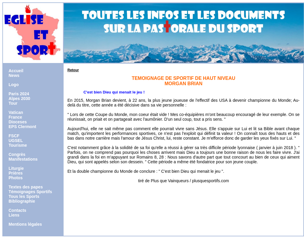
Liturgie (16, 168)
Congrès (17, 154)
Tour (13, 103)
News (14, 75)
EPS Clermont (22, 126)
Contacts (17, 210)
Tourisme (18, 145)
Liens (14, 215)
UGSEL (16, 140)
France (15, 117)
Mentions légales (25, 224)
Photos (15, 177)
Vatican (16, 112)
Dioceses (18, 122)
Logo (14, 84)
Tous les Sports (24, 196)
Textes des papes (26, 187)
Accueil (16, 70)
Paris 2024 (19, 93)
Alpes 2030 (19, 98)
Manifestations (23, 159)
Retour (73, 70)
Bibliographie (22, 201)
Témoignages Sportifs (30, 191)
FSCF (14, 135)
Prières (15, 173)
